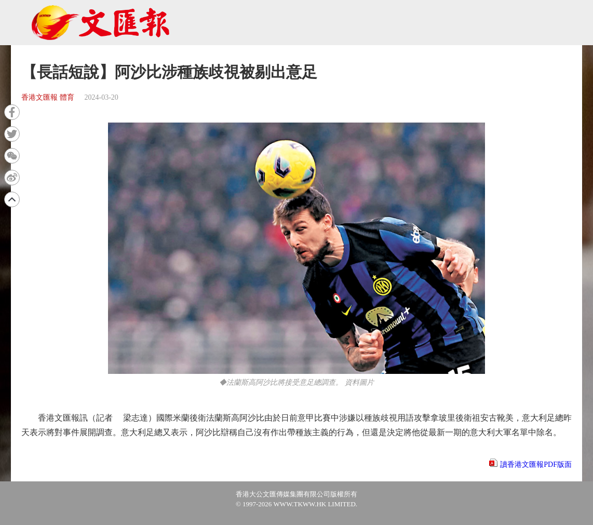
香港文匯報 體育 (47, 97)
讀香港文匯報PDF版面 (536, 464)
